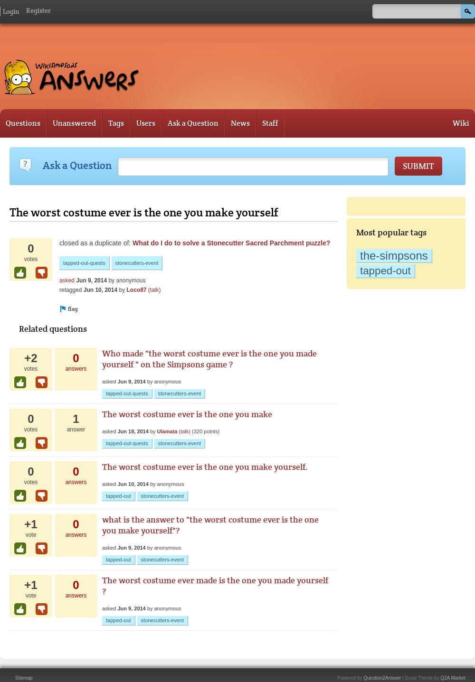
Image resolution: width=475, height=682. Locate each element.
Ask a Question (193, 123)
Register (38, 10)
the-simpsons (394, 255)
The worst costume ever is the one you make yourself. (205, 466)
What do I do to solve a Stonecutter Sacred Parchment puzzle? (231, 243)
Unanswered (74, 123)
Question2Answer (382, 678)
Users (145, 123)
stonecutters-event (137, 263)
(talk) (154, 290)
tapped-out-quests (84, 263)
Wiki (461, 123)
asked (67, 280)
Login (11, 11)
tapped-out (385, 271)
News (240, 123)
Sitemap (24, 678)
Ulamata (167, 431)
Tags (116, 123)
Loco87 (136, 290)
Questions (23, 123)
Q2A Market (453, 678)
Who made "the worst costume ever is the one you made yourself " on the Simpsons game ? (209, 359)
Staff (270, 123)
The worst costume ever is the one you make (187, 414)
